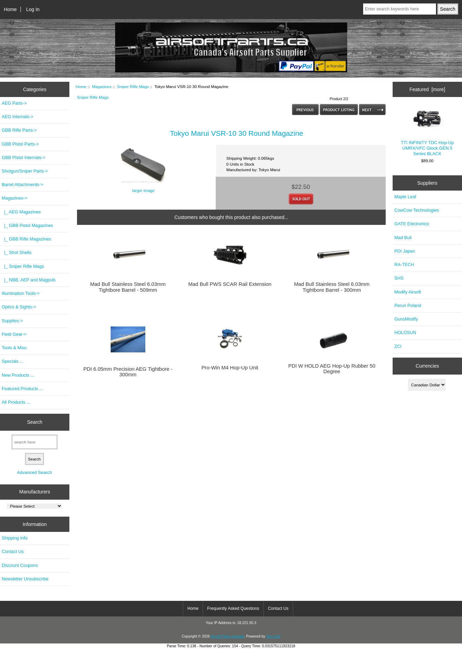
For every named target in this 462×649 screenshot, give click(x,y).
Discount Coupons (20, 565)
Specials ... (12, 361)
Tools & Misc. (15, 347)
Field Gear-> (14, 334)
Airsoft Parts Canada (227, 636)
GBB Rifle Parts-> (19, 130)
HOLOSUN (405, 332)
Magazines (101, 86)
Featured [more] (427, 89)
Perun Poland (407, 305)
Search (34, 422)
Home (10, 9)
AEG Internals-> (17, 116)
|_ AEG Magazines (21, 211)
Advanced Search (34, 472)
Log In (33, 9)
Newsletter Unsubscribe (25, 578)
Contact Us (13, 551)
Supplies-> (12, 320)
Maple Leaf (405, 196)
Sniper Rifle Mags (133, 86)
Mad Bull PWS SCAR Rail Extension (230, 284)
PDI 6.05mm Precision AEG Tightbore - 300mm (127, 371)
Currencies (427, 366)
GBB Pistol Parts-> (20, 144)
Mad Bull (403, 237)
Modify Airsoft (407, 292)
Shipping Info (14, 538)
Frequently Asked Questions (233, 608)
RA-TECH (404, 264)
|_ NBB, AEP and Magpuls (28, 279)
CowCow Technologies (416, 210)
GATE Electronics (411, 223)
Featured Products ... (22, 388)
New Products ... (18, 375)
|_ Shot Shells (17, 252)
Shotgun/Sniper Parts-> (25, 171)
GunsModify (406, 319)
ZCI (398, 346)
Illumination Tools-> (21, 293)
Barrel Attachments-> (22, 184)
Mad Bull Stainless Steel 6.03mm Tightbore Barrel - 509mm (128, 286)
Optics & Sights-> (19, 306)
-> (14, 198)
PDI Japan (404, 251)
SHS (398, 278)
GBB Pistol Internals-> (23, 157)
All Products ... (16, 402)
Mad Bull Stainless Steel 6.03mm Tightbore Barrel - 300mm (332, 286)
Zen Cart (273, 636)
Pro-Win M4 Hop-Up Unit (230, 367)
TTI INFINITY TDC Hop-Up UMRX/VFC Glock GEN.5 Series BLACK (427, 131)
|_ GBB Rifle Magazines (26, 239)
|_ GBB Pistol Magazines (27, 225)
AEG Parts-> (14, 103)
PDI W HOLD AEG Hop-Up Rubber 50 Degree (331, 368)
